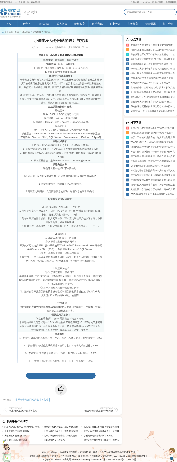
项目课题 (150, 23)
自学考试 (97, 23)
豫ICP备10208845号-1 (114, 459)
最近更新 (157, 2)
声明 (134, 459)
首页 (9, 23)
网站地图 (170, 2)
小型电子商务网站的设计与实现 (31, 399)
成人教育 (62, 23)
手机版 (134, 2)
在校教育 (132, 23)
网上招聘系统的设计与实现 (34, 409)
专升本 (27, 23)
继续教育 (79, 23)
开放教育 (44, 23)
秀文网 (67, 459)
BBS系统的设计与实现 (54, 440)
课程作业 (37, 32)
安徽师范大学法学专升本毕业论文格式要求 (152, 45)
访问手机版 (73, 47)
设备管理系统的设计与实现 (87, 409)
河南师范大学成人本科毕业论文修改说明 (150, 83)
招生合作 (168, 23)
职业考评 (115, 23)
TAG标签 (145, 2)
